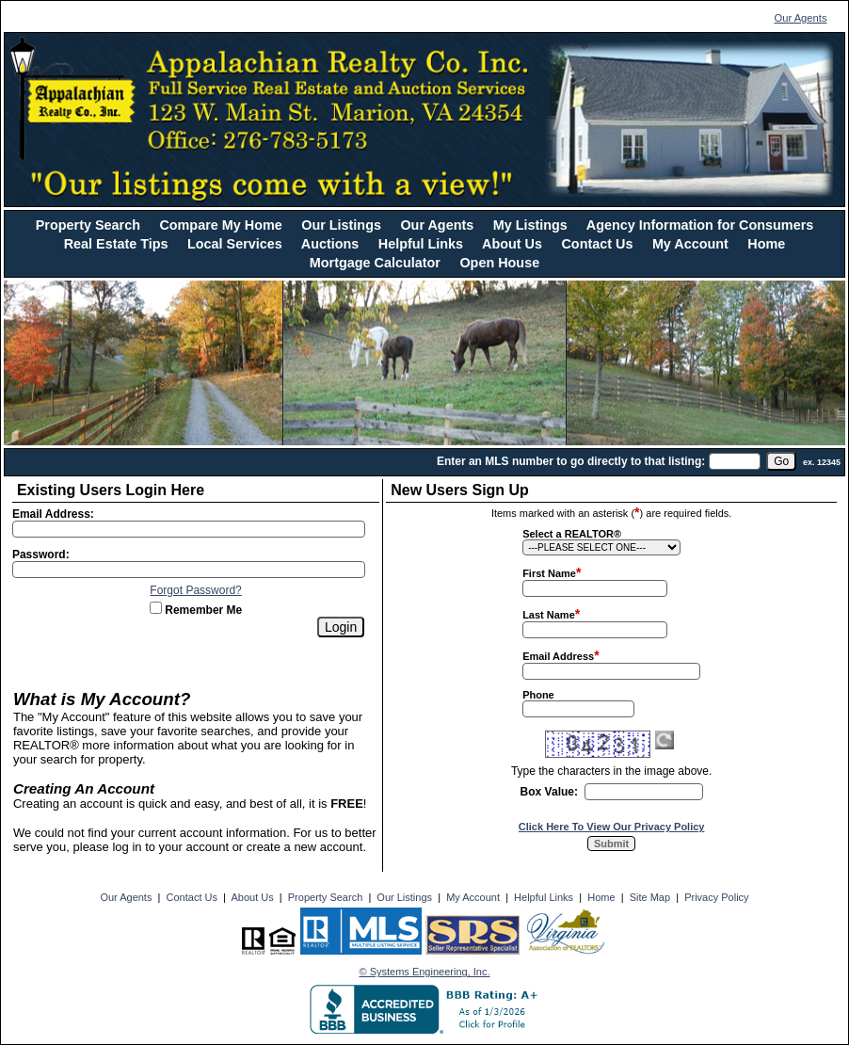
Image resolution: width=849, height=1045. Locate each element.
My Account (690, 243)
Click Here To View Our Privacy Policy (612, 826)
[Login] (340, 627)
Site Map (650, 897)
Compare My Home (220, 225)
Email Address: (53, 514)
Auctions (330, 243)
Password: (41, 554)
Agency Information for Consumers (699, 225)
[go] (781, 461)
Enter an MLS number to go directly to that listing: (571, 461)
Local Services (234, 243)
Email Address (558, 656)
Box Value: (549, 791)
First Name (549, 573)
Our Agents (801, 18)
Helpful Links (420, 243)
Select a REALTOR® (571, 533)
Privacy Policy (716, 897)
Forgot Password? (195, 590)
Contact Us (597, 243)
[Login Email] (188, 529)
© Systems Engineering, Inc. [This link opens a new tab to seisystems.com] (425, 971)
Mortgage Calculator (375, 262)
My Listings (530, 225)
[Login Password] (188, 569)
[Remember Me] (156, 608)
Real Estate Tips (116, 243)
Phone (538, 694)
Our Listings (341, 225)
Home (766, 243)
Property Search (88, 225)
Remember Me (196, 610)
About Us (512, 243)
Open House (499, 262)
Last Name (548, 614)
